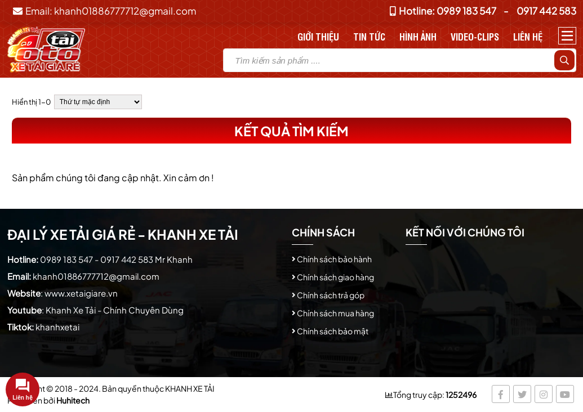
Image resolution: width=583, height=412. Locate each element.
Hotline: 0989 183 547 (443, 11)
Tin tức (369, 36)
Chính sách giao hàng (335, 277)
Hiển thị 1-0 (31, 101)
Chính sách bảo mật (332, 331)
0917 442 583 (546, 11)
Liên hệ (527, 36)
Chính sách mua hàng (335, 313)
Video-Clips (475, 36)
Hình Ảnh (418, 36)
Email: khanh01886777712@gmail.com (104, 11)
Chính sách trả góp (330, 295)
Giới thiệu (318, 36)
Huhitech (73, 400)
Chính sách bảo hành (334, 259)
